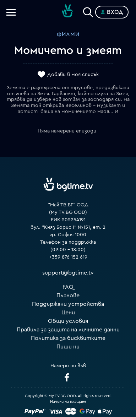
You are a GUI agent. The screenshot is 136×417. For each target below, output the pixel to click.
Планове (68, 295)
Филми (68, 34)
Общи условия (68, 321)
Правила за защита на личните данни (68, 329)
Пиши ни (68, 347)
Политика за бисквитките (68, 338)
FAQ (68, 287)
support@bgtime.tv (68, 273)
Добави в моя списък (73, 74)
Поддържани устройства (68, 304)
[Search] (88, 10)
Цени (68, 312)
